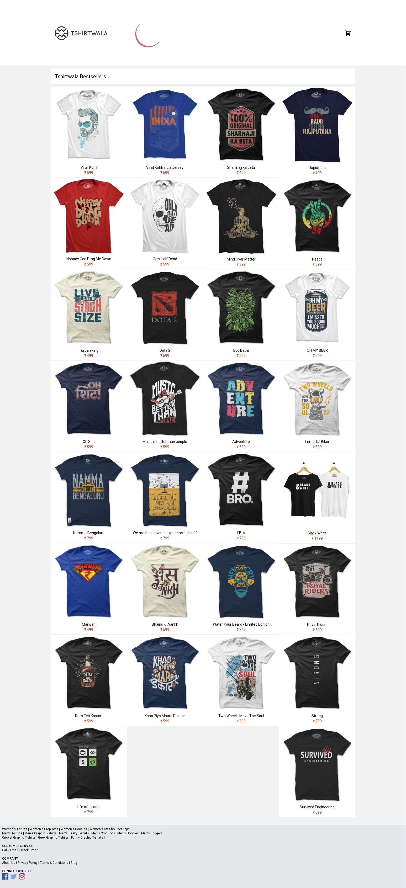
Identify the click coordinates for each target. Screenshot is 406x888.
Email (14, 850)
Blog (74, 863)
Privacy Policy (28, 863)
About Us (8, 863)
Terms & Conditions (54, 863)
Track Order (29, 850)
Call (5, 850)
